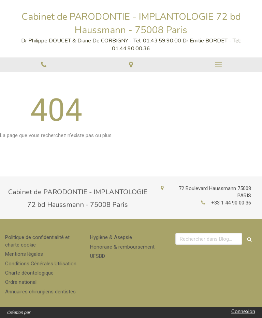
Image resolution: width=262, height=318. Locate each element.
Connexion (243, 311)
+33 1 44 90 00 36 (231, 203)
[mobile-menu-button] (218, 64)
